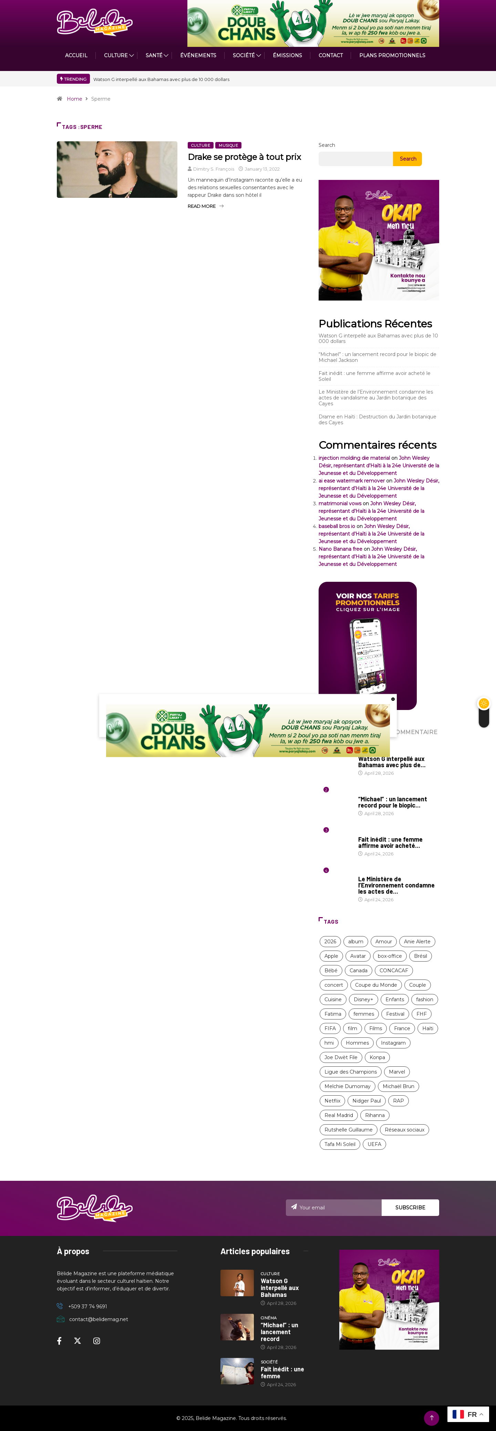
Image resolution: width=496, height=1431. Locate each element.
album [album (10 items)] (355, 941)
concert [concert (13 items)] (333, 985)
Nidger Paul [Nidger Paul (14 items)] (366, 1101)
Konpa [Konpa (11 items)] (377, 1057)
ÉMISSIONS (287, 55)
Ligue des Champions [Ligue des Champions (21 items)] (350, 1072)
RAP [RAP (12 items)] (398, 1101)
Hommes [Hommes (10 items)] (357, 1043)
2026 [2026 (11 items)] (330, 941)
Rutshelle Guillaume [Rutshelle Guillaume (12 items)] (348, 1130)
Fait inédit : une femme (282, 1372)
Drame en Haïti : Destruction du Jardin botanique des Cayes (377, 420)
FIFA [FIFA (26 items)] (330, 1028)
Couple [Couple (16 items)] (417, 985)
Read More (206, 206)
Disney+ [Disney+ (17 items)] (363, 999)
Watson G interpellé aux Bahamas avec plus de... (392, 762)
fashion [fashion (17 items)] (424, 999)
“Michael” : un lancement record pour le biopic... (392, 802)
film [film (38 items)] (352, 1028)
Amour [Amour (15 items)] (383, 941)
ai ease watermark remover (352, 481)
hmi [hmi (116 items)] (329, 1043)
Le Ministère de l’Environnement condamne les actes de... (396, 885)
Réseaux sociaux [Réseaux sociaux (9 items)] (404, 1130)
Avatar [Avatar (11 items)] (358, 956)
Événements (198, 55)
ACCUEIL (76, 55)
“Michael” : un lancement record (279, 1331)
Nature (367, 872)
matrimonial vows (340, 503)
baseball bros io (337, 526)
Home (74, 99)
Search (327, 145)
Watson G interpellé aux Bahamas (280, 1287)
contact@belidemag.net (98, 1319)
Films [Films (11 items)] (375, 1028)
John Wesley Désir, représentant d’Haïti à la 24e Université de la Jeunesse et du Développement (379, 465)
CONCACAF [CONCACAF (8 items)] (394, 970)
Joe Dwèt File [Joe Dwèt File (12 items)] (341, 1057)
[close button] (393, 699)
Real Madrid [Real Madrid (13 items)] (338, 1115)
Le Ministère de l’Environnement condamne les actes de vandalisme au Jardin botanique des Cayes (376, 398)
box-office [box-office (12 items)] (390, 956)
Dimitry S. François (213, 169)
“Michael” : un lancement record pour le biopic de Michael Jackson (377, 357)
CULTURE (116, 55)
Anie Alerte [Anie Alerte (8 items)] (417, 941)
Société (244, 55)
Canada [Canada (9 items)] (359, 970)
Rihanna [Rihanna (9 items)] (375, 1115)
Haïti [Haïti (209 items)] (427, 1028)
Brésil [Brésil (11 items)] (420, 956)
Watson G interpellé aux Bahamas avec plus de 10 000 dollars (161, 79)
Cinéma (366, 792)
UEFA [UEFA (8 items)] (374, 1144)
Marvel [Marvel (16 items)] (397, 1072)
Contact (331, 55)
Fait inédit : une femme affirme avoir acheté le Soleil (375, 376)
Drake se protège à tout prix (244, 157)
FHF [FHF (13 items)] (421, 1014)
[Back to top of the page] (431, 1418)
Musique (228, 145)
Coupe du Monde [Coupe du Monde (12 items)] (376, 985)
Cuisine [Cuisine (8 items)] (333, 999)
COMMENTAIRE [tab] (414, 732)
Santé (154, 55)
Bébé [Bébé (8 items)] (331, 970)
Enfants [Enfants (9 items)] (394, 999)
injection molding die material (354, 458)
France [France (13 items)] (402, 1028)
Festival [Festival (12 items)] (395, 1014)
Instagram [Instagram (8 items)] (393, 1043)
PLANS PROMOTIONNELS (392, 55)
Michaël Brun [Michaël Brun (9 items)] (398, 1086)
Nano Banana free (340, 549)
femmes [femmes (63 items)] (363, 1014)
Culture (200, 145)
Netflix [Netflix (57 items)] (332, 1101)
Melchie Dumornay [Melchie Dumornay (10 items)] (347, 1086)
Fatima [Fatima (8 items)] (332, 1014)
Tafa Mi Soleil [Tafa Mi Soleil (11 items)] (339, 1144)
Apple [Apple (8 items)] (331, 956)
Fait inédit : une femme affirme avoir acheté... (390, 842)
